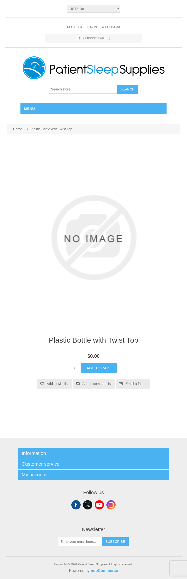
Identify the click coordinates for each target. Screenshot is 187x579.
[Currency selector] (93, 9)
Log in (92, 27)
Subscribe (115, 541)
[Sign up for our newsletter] (80, 541)
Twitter (87, 504)
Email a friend (135, 384)
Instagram (111, 504)
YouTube (99, 504)
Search (127, 89)
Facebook (76, 504)
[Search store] (83, 89)
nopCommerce (104, 571)
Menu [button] (29, 109)
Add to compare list (97, 384)
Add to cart (99, 368)
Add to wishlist (57, 384)
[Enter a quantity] (75, 368)
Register (74, 27)
